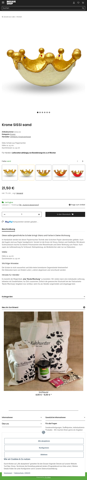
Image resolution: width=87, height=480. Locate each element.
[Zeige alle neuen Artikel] (84, 307)
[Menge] (22, 214)
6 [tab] (49, 112)
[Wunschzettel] (78, 2)
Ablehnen (44, 455)
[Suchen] (41, 8)
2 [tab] (40, 112)
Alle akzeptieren (44, 441)
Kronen (12, 134)
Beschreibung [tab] (8, 229)
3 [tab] (42, 112)
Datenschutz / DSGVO (22, 473)
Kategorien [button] (7, 297)
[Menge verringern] (4, 214)
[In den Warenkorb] (4, 23)
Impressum (8, 473)
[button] (74, 2)
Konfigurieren (44, 448)
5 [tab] (47, 112)
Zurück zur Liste (9, 17)
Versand (19, 193)
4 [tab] (44, 112)
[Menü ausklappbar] (3, 1)
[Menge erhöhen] (39, 214)
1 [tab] (37, 112)
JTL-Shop (47, 477)
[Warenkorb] (83, 2)
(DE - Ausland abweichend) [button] (29, 205)
